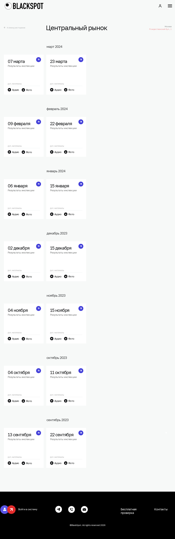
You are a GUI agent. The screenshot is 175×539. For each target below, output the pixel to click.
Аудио (15, 89)
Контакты (161, 509)
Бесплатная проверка (128, 511)
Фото (29, 89)
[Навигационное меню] (170, 5)
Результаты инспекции (21, 65)
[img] (3, 27)
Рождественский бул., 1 (159, 29)
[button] (160, 6)
